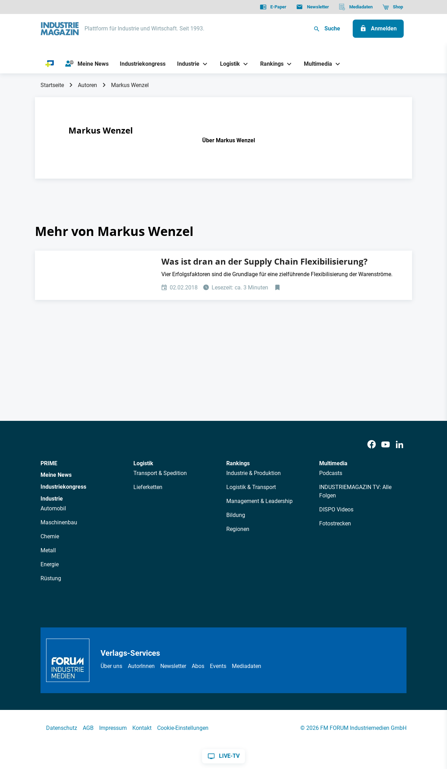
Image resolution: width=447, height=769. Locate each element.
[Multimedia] (315, 64)
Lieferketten (147, 487)
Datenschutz (61, 728)
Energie (50, 564)
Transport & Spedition (160, 473)
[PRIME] (50, 64)
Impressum (113, 728)
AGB (88, 728)
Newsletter (173, 666)
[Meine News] (86, 64)
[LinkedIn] (399, 444)
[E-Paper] (273, 7)
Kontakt (142, 728)
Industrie (52, 498)
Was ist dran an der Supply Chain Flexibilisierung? (264, 261)
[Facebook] (371, 444)
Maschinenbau (59, 522)
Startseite (52, 85)
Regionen (237, 529)
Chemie (50, 536)
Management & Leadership (259, 501)
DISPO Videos (336, 509)
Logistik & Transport (251, 487)
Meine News (56, 475)
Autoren (87, 85)
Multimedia (333, 463)
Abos (198, 666)
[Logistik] (227, 64)
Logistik (143, 463)
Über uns (111, 666)
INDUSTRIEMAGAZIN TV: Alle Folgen (355, 491)
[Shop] (392, 7)
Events (218, 666)
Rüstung (51, 578)
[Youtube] (385, 444)
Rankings (238, 463)
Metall (48, 550)
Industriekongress (63, 486)
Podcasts (330, 473)
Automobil (53, 508)
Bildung (235, 515)
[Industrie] (185, 64)
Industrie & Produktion (253, 473)
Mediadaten (246, 666)
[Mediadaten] (355, 7)
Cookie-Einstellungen (182, 728)
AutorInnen (141, 666)
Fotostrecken (335, 523)
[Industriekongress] (143, 64)
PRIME (49, 463)
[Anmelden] (378, 29)
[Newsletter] (312, 7)
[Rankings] (269, 64)
